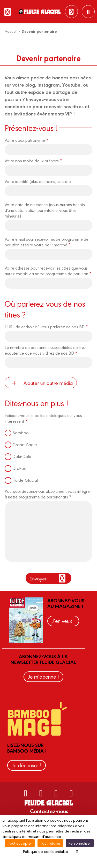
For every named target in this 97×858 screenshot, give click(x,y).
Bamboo (20, 432)
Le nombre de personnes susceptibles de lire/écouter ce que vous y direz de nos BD (45, 350)
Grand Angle (24, 444)
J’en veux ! (63, 620)
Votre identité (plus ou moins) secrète (38, 181)
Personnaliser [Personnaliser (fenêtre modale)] (80, 843)
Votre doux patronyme (26, 140)
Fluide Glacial (25, 480)
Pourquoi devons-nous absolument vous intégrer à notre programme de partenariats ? (48, 493)
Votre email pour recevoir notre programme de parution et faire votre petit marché (46, 241)
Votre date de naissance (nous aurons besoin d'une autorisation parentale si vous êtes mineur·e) (45, 210)
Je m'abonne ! (43, 676)
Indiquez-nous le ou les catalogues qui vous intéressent (43, 418)
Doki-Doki (21, 456)
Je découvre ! (26, 765)
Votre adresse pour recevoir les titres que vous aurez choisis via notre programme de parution (48, 270)
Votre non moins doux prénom (33, 160)
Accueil (11, 31)
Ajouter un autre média (40, 382)
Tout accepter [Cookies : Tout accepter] (20, 843)
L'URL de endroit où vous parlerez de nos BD (46, 326)
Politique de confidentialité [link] (45, 851)
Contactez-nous (49, 811)
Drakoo (19, 468)
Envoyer (48, 578)
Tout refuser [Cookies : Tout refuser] (50, 843)
